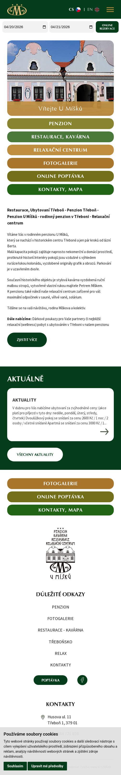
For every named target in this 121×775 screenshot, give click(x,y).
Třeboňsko (60, 642)
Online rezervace (107, 26)
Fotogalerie (60, 618)
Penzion (60, 607)
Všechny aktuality (35, 454)
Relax (61, 653)
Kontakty (60, 665)
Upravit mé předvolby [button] (47, 766)
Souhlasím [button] (15, 766)
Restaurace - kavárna (60, 630)
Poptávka (51, 680)
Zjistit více (27, 339)
